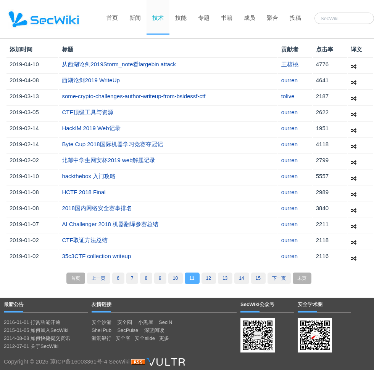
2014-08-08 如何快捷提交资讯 (37, 338)
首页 (112, 17)
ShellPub (101, 330)
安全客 (123, 338)
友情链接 (101, 304)
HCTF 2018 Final (83, 192)
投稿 (295, 17)
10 (175, 278)
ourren (289, 80)
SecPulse (127, 330)
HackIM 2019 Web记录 (91, 128)
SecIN (165, 322)
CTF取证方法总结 (84, 240)
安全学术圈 (310, 304)
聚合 (272, 17)
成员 (249, 17)
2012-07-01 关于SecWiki (31, 346)
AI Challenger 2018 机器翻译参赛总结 (110, 224)
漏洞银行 (101, 338)
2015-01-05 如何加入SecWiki (36, 330)
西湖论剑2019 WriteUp (90, 80)
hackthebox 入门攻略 (89, 176)
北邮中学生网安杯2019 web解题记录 (108, 160)
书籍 (226, 17)
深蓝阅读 (154, 330)
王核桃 (289, 64)
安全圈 (124, 322)
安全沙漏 (101, 322)
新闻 (135, 17)
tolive (288, 96)
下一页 (279, 278)
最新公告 (14, 304)
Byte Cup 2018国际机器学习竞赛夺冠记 (112, 144)
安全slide (145, 338)
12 (208, 278)
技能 (181, 17)
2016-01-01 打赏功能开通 (32, 322)
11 (191, 278)
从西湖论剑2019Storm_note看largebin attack (119, 64)
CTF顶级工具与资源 (87, 112)
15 (258, 278)
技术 (158, 17)
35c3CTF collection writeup (96, 256)
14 (241, 278)
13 (224, 278)
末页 (301, 278)
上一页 (98, 278)
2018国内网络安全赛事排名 (97, 208)
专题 (204, 17)
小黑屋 (145, 322)
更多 (164, 338)
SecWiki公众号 (257, 304)
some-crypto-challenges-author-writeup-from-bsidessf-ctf (133, 96)
